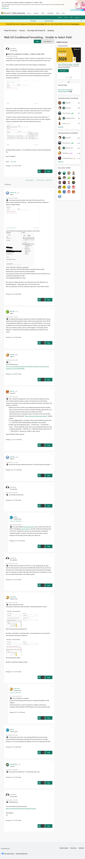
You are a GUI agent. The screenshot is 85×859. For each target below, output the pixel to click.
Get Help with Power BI (36, 30)
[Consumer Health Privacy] (22, 853)
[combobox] (63, 20)
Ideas (43, 13)
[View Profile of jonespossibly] (13, 764)
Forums (29, 13)
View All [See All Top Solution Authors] (60, 127)
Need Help (13, 161)
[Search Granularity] (36, 20)
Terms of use (73, 848)
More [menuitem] (63, 13)
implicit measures (25, 529)
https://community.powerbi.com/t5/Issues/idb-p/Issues (21, 808)
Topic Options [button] (47, 41)
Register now (5, 8)
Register (60, 17)
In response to (15, 521)
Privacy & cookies (64, 848)
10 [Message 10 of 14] (11, 469)
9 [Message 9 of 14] (14, 540)
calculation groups (28, 527)
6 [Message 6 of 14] (14, 712)
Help (71, 17)
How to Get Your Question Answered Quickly (65, 90)
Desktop (51, 30)
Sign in (66, 17)
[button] (37, 41)
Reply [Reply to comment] (48, 299)
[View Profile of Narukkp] (12, 354)
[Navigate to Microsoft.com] (5, 13)
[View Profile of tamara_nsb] (13, 192)
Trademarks (81, 848)
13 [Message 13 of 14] (11, 337)
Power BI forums (10, 30)
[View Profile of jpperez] (16, 517)
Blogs (57, 13)
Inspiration (36, 13)
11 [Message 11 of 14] (11, 439)
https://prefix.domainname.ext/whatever (36, 416)
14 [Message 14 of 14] (11, 294)
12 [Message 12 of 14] (11, 374)
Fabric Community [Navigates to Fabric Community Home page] (18, 13)
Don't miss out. (75, 24)
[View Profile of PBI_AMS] (12, 311)
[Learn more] (63, 70)
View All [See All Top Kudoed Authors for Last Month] (60, 162)
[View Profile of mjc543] (12, 391)
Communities (50, 13)
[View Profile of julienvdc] (12, 457)
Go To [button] (76, 17)
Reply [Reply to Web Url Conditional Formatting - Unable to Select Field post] (48, 171)
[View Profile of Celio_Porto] (13, 597)
